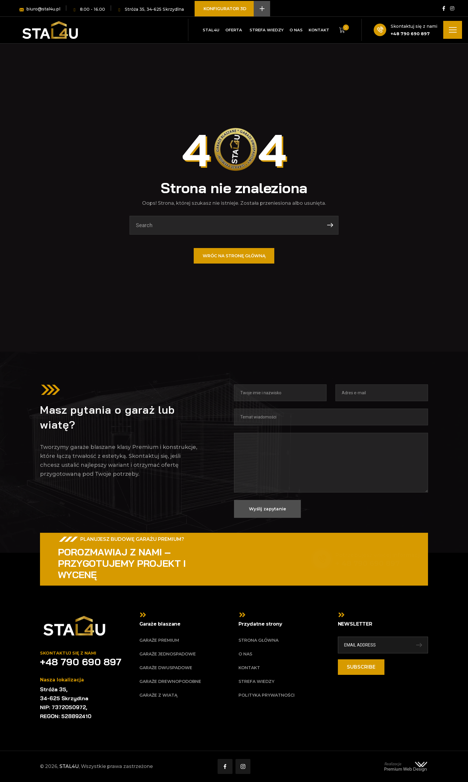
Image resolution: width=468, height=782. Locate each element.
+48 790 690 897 (410, 33)
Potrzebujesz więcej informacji (373, 555)
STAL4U (69, 766)
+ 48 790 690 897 (363, 563)
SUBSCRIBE (361, 667)
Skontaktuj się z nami (414, 26)
